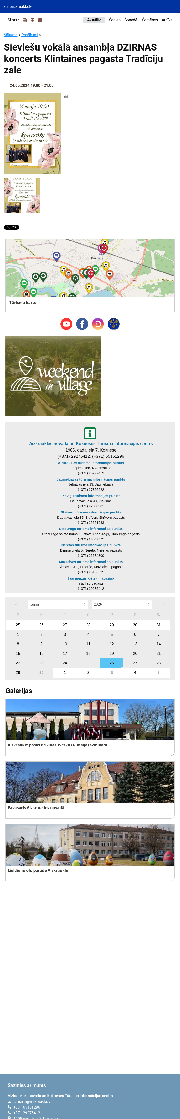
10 (65, 644)
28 (88, 625)
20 (135, 654)
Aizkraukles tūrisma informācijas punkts (91, 463)
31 (159, 625)
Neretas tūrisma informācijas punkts (91, 545)
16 (41, 654)
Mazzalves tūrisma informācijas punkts (91, 562)
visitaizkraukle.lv (18, 6)
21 (159, 654)
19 (112, 654)
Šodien (115, 20)
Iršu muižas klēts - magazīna (91, 578)
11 (88, 644)
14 (159, 644)
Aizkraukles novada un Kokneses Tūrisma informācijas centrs (91, 443)
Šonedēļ (131, 20)
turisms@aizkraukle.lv (32, 1101)
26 (41, 625)
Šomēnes (150, 20)
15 (18, 654)
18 (88, 654)
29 (112, 625)
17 (65, 654)
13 (135, 644)
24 (65, 663)
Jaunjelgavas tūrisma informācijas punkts (91, 479)
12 (112, 644)
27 (65, 625)
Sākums (10, 35)
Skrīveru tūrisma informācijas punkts (91, 512)
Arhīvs (167, 20)
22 (18, 663)
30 (135, 625)
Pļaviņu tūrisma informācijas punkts (90, 496)
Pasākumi (29, 35)
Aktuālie (94, 20)
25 (18, 625)
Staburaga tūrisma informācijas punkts (91, 529)
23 (41, 663)
